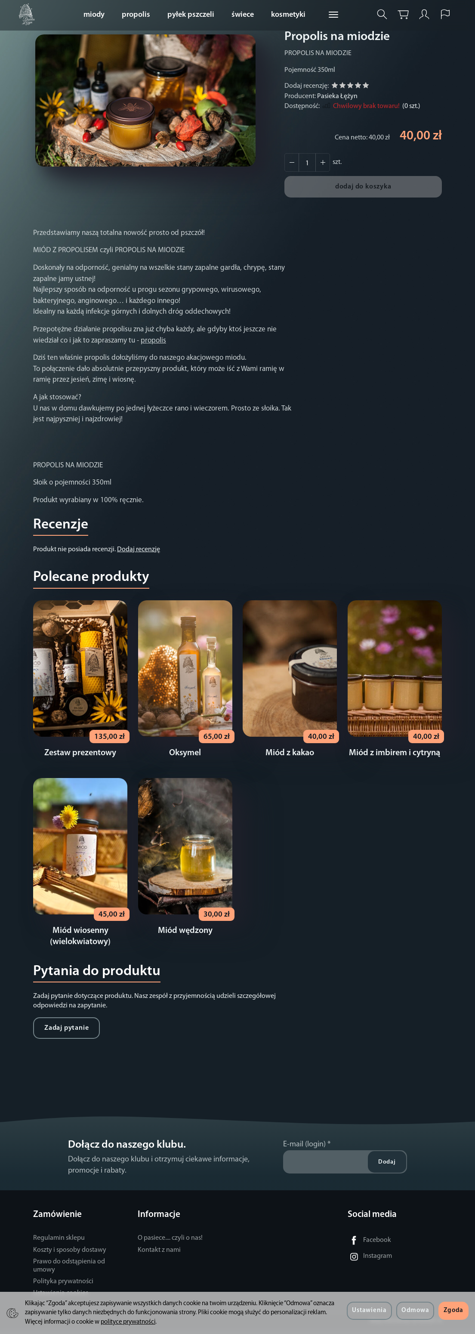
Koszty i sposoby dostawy (69, 1254)
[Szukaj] (382, 14)
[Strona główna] (29, 14)
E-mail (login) (304, 1149)
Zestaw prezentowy (80, 755)
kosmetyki (288, 15)
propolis (136, 15)
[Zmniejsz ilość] (322, 162)
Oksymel (185, 755)
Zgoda (453, 1310)
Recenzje (60, 525)
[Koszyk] (403, 14)
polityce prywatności (128, 1322)
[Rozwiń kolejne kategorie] (333, 15)
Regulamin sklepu (59, 1242)
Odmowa (415, 1310)
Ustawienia (369, 1310)
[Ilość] (307, 162)
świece (242, 15)
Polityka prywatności (63, 1285)
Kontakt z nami (159, 1254)
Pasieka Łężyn (337, 96)
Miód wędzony (185, 935)
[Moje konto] (424, 14)
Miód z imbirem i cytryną (394, 755)
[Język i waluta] (445, 14)
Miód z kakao (289, 755)
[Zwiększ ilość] (291, 162)
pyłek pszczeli (190, 15)
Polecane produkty (91, 577)
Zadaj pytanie (66, 1032)
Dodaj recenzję (138, 549)
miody (94, 15)
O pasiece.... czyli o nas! (170, 1242)
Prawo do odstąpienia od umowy (69, 1270)
